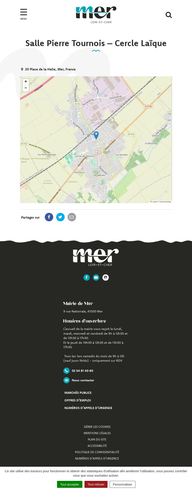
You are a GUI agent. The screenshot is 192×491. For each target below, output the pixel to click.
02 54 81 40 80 (78, 371)
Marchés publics (77, 393)
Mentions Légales (97, 433)
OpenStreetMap (165, 202)
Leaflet (153, 202)
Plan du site (97, 439)
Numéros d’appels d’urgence (88, 408)
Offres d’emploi (77, 400)
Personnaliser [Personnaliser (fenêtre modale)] (122, 484)
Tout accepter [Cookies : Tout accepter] (69, 484)
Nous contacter (78, 380)
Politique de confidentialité (97, 452)
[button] (96, 135)
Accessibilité (97, 446)
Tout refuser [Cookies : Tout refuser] (96, 484)
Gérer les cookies (97, 427)
